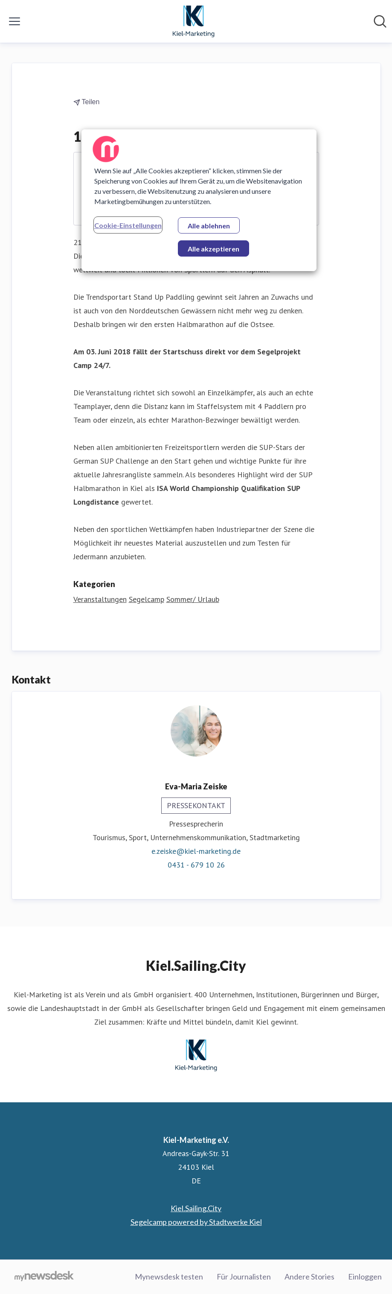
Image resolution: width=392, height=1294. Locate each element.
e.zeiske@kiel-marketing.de (196, 851)
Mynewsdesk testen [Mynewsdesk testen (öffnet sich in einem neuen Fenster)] (169, 1276)
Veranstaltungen (100, 599)
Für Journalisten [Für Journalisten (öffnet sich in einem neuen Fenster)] (244, 1276)
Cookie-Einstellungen (128, 225)
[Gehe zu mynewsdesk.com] (44, 1277)
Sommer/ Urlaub (192, 599)
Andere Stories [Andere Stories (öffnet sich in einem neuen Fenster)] (309, 1276)
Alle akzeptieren (213, 249)
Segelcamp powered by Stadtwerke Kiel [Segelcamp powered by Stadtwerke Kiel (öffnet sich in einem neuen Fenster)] (196, 1222)
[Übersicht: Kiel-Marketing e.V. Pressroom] (193, 21)
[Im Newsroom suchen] (380, 21)
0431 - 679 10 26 (196, 865)
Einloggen (365, 1276)
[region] (199, 200)
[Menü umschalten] (14, 21)
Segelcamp (146, 599)
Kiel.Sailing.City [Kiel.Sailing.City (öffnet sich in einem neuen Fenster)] (196, 1208)
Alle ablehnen (209, 226)
